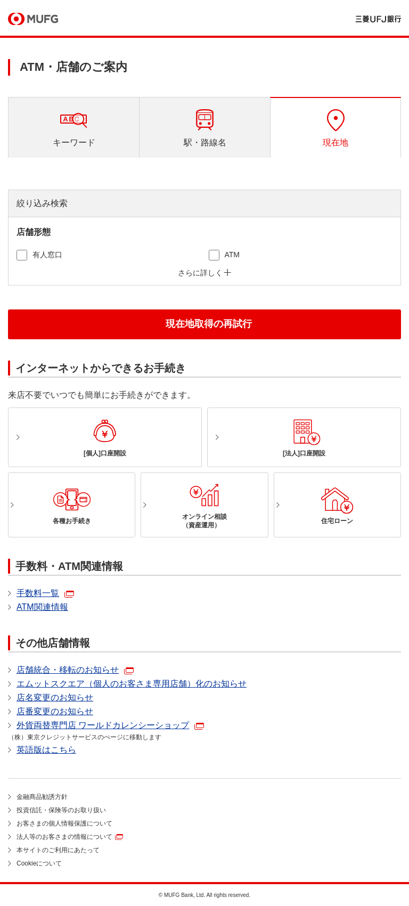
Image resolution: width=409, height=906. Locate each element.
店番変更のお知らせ (55, 711)
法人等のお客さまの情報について (64, 836)
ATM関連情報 (42, 606)
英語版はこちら (46, 749)
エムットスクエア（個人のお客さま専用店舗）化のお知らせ (132, 683)
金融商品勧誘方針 (42, 797)
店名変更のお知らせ (55, 697)
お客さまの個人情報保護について (64, 823)
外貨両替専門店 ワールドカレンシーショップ (103, 725)
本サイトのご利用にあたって (58, 850)
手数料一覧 (38, 593)
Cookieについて (39, 863)
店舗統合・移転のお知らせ (68, 669)
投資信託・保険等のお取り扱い (61, 810)
